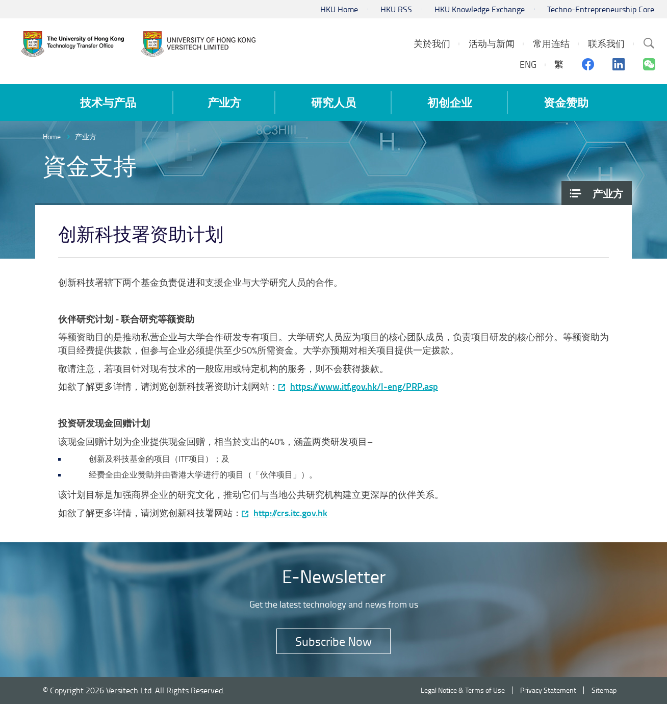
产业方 (85, 136)
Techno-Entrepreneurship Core (600, 9)
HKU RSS (396, 9)
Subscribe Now (333, 641)
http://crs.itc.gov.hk (290, 513)
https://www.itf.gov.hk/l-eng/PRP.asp (364, 386)
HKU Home (339, 9)
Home (52, 136)
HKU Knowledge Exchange (479, 9)
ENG (528, 64)
